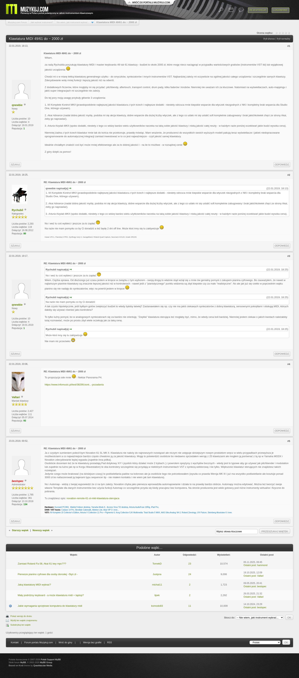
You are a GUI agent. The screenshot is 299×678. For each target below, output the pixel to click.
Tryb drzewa (269, 38)
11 (189, 605)
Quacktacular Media (42, 665)
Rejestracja (258, 10)
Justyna (157, 574)
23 (189, 563)
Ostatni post (250, 565)
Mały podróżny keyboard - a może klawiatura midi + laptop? (51, 595)
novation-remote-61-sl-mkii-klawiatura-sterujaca (93, 498)
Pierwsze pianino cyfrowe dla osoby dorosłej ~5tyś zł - (48, 574)
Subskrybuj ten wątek (20, 625)
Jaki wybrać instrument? (41, 22)
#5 (288, 441)
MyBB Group (46, 662)
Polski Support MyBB (51, 659)
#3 (288, 256)
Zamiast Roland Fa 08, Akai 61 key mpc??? (42, 563)
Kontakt (15, 642)
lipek (157, 595)
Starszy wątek (20, 530)
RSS (109, 642)
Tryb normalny (283, 38)
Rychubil (17, 210)
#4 (288, 364)
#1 (288, 46)
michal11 (157, 584)
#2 (288, 174)
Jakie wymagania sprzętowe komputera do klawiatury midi (50, 605)
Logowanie (280, 10)
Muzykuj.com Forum (17, 22)
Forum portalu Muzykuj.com (38, 642)
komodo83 (157, 605)
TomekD (157, 563)
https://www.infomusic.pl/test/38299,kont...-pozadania (74, 384)
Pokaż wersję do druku (21, 616)
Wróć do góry (65, 642)
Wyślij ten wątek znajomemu (23, 620)
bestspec (261, 586)
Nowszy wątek (41, 530)
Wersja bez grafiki (92, 642)
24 (189, 574)
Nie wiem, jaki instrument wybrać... (73, 22)
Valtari (16, 397)
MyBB (23, 662)
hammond (262, 565)
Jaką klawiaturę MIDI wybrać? (34, 584)
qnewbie (17, 105)
